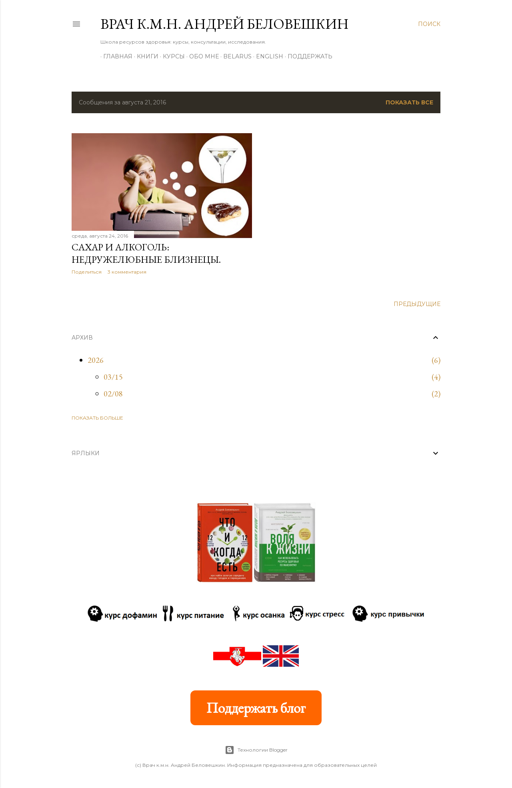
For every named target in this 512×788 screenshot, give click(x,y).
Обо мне (201, 56)
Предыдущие (417, 304)
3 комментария (127, 272)
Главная (115, 56)
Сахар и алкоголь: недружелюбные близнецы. (146, 253)
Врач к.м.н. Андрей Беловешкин (224, 23)
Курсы (171, 56)
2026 (96, 360)
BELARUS (234, 56)
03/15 (113, 377)
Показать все (409, 102)
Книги (145, 56)
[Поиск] (429, 24)
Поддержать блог (256, 707)
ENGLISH (266, 56)
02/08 (113, 393)
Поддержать (307, 56)
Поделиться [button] (87, 272)
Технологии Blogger (256, 750)
